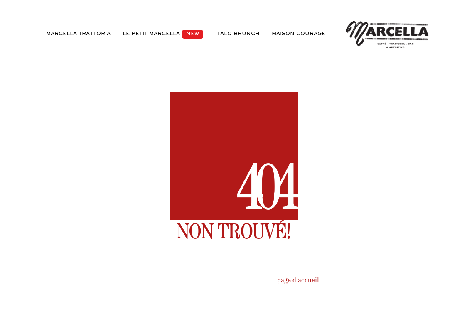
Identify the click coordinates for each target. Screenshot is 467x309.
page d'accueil (298, 281)
